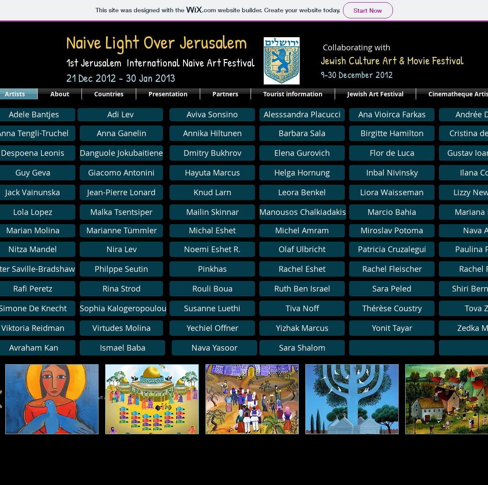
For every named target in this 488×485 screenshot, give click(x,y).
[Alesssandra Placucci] (302, 114)
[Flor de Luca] (392, 153)
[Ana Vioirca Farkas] (392, 114)
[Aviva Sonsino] (212, 114)
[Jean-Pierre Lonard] (121, 192)
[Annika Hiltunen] (212, 133)
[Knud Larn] (212, 192)
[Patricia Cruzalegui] (392, 249)
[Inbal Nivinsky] (392, 172)
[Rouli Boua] (212, 288)
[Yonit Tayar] (392, 328)
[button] (212, 153)
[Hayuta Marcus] (212, 172)
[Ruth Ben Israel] (302, 288)
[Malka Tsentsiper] (121, 212)
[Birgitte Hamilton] (392, 133)
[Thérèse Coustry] (392, 308)
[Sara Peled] (392, 288)
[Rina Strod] (121, 288)
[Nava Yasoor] (214, 347)
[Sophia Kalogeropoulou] (123, 308)
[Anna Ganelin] (121, 133)
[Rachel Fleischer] (392, 269)
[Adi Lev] (120, 114)
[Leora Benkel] (302, 192)
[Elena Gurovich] (302, 153)
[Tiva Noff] (302, 308)
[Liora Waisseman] (392, 192)
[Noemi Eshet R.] (212, 249)
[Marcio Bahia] (392, 212)
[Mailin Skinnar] (212, 212)
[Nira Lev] (121, 249)
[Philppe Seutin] (121, 269)
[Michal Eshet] (212, 230)
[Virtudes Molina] (121, 328)
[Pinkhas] (212, 269)
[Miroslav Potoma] (392, 230)
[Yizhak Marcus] (302, 328)
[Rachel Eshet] (302, 269)
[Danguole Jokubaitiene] (121, 153)
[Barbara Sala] (302, 133)
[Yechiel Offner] (212, 328)
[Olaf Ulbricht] (302, 249)
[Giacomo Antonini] (121, 172)
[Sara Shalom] (302, 347)
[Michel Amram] (302, 230)
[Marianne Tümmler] (121, 230)
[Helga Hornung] (302, 172)
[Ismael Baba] (122, 347)
